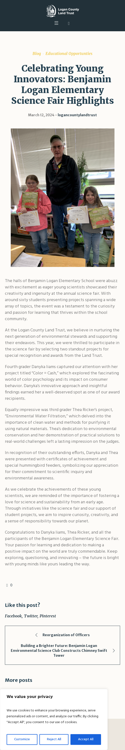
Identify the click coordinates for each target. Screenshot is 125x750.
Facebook (13, 615)
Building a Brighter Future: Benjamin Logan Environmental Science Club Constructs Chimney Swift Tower (59, 651)
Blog (37, 53)
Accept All (85, 739)
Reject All (54, 739)
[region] (54, 719)
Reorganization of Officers (66, 635)
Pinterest (48, 615)
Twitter (30, 615)
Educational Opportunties (68, 53)
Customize (22, 739)
